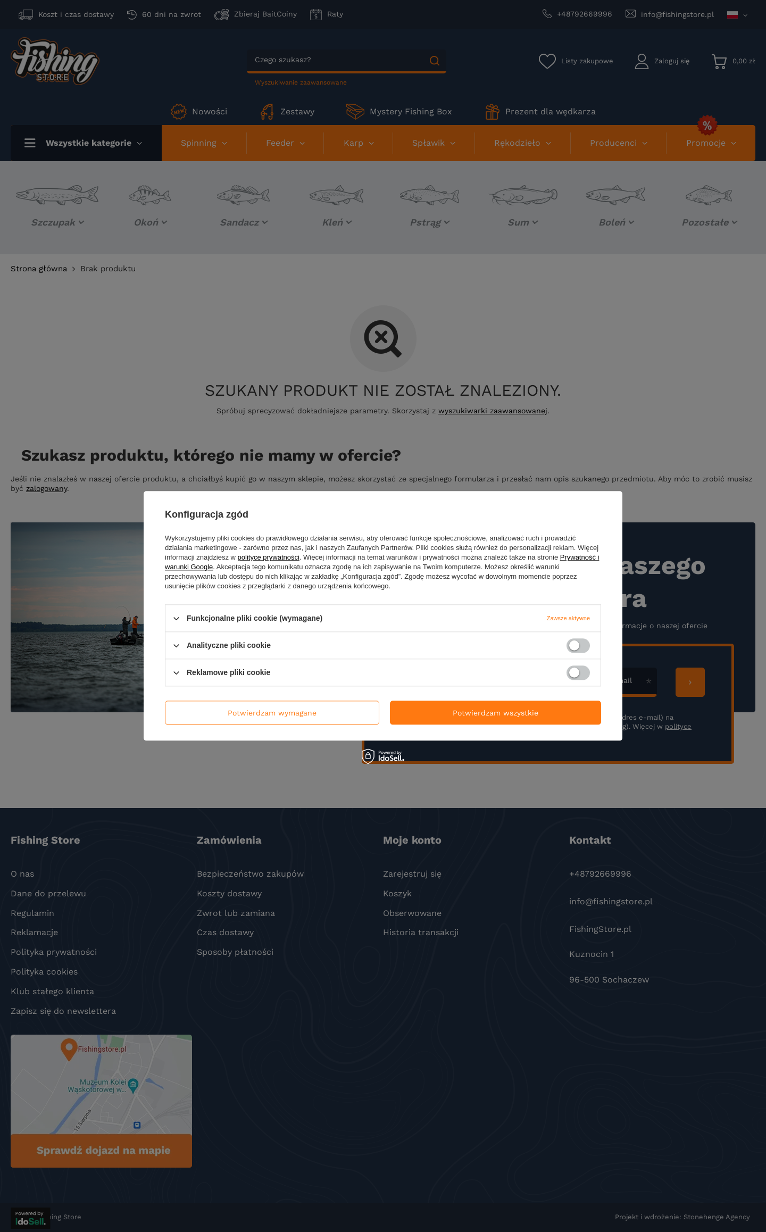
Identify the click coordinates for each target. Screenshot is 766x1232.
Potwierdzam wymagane (272, 713)
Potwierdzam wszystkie (495, 713)
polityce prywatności (268, 557)
